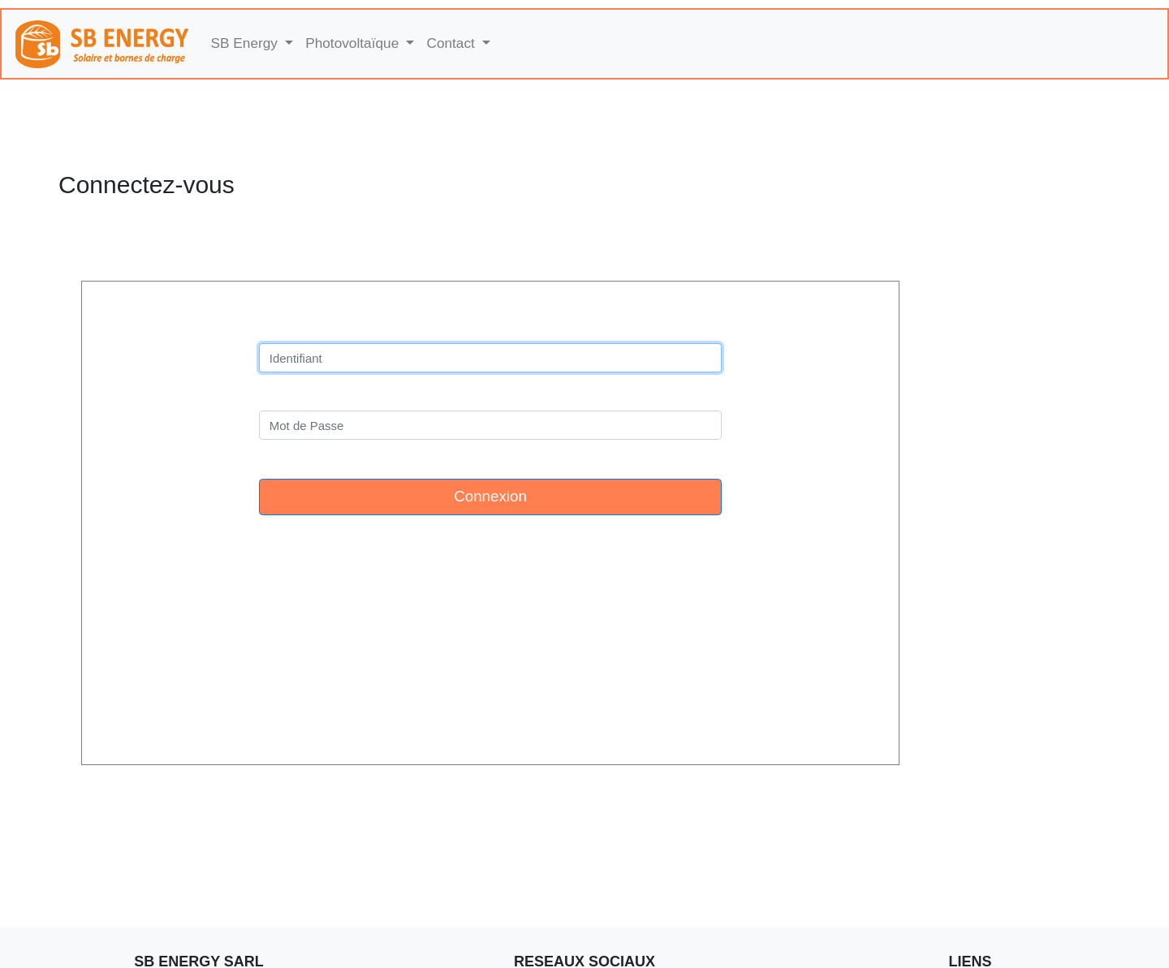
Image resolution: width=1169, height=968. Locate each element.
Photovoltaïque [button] (354, 43)
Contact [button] (452, 43)
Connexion (490, 496)
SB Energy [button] (246, 43)
